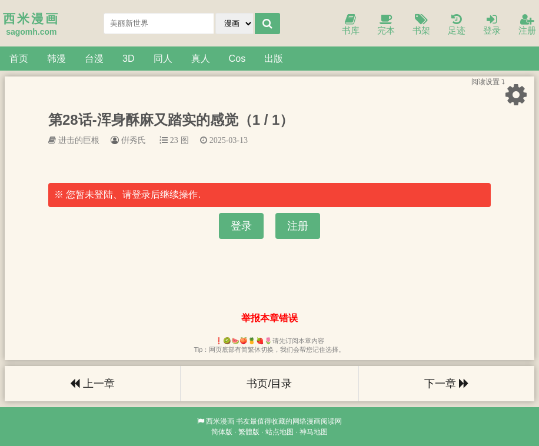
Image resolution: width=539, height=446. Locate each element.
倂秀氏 (133, 140)
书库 (351, 25)
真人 (200, 58)
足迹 (456, 25)
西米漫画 (220, 421)
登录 (492, 25)
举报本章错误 (269, 318)
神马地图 (314, 432)
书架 (421, 25)
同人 (163, 58)
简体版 (221, 432)
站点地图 (279, 432)
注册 (527, 25)
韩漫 (56, 58)
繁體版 (248, 432)
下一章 (446, 384)
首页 (18, 58)
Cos (237, 58)
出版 (273, 58)
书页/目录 (269, 384)
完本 (386, 25)
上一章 (92, 384)
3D (128, 58)
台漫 (94, 58)
